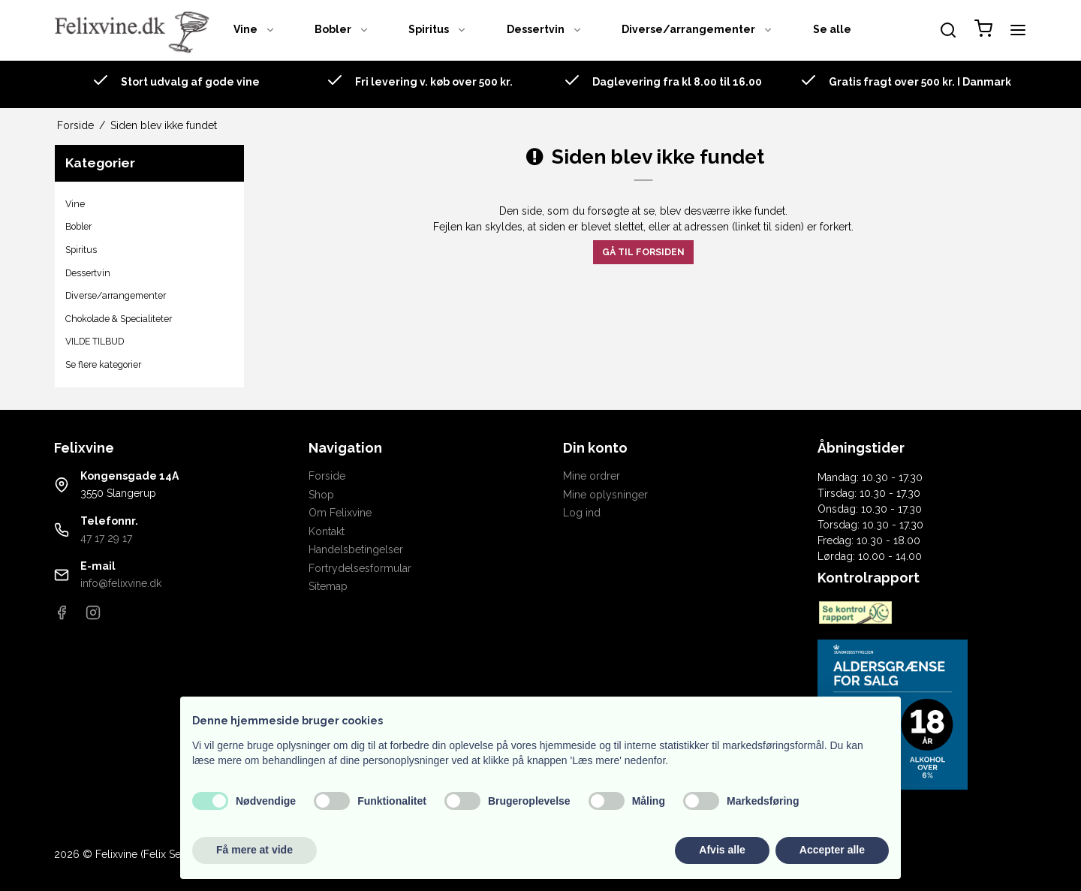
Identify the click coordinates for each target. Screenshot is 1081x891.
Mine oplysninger (605, 495)
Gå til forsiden (643, 251)
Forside (327, 476)
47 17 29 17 (106, 538)
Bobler (342, 29)
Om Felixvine (340, 513)
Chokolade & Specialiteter (118, 318)
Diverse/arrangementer (697, 29)
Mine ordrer (591, 476)
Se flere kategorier (103, 364)
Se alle (832, 29)
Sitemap (328, 586)
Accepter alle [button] (832, 850)
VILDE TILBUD (94, 341)
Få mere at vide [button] (254, 850)
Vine (254, 29)
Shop (321, 495)
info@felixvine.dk (120, 583)
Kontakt (327, 531)
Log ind (582, 513)
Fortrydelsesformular (360, 568)
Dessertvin (545, 29)
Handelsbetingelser (356, 549)
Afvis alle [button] (722, 850)
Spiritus (437, 29)
